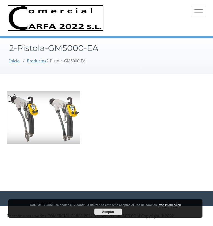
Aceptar (108, 212)
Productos (36, 61)
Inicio (14, 61)
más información (169, 205)
